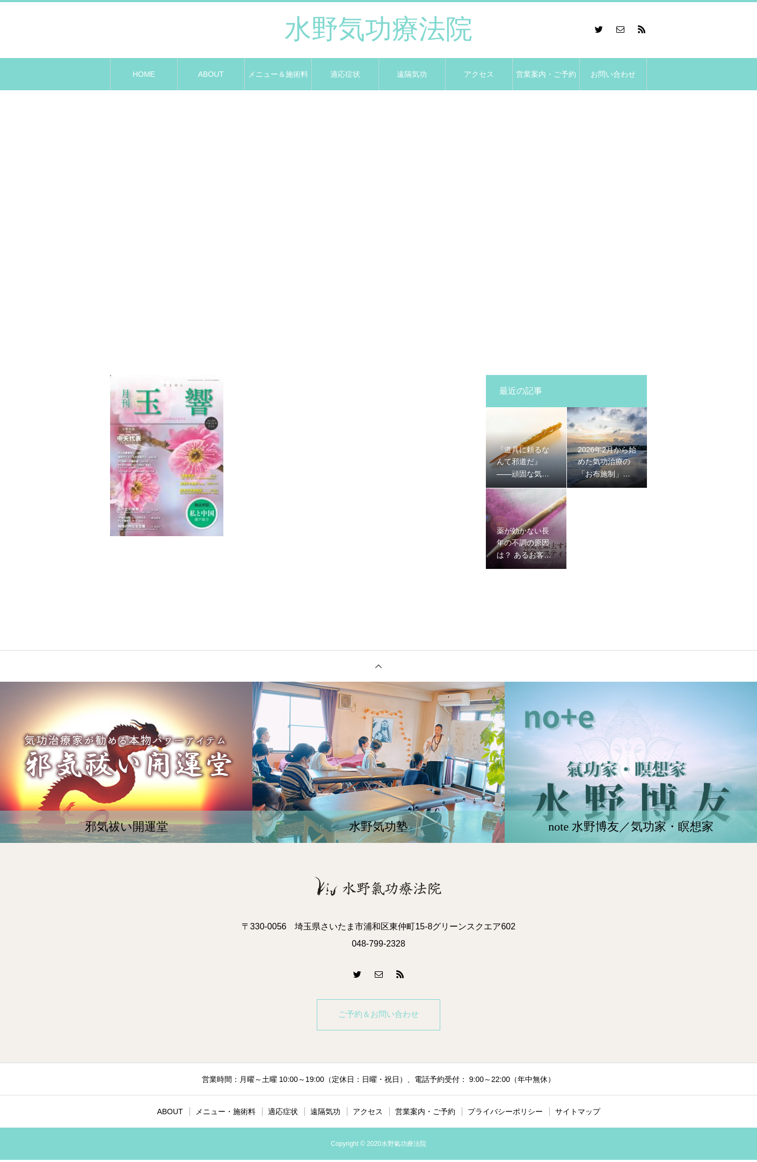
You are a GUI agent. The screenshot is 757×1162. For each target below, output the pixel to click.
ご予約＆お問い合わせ (378, 1015)
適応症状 (345, 74)
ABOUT (211, 74)
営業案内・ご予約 (546, 74)
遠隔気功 (412, 74)
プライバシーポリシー (505, 1113)
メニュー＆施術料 (278, 74)
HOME (144, 74)
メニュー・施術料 (225, 1113)
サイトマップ (577, 1113)
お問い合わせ (613, 74)
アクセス (479, 74)
